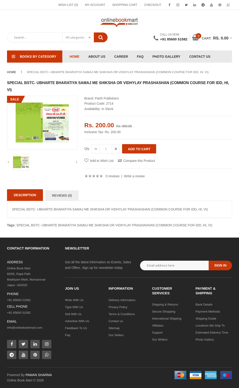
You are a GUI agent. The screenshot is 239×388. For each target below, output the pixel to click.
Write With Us (74, 300)
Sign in (220, 265)
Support (157, 332)
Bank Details (204, 304)
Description (25, 195)
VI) (210, 225)
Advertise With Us (77, 321)
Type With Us (74, 307)
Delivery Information (122, 300)
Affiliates (157, 325)
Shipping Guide (206, 318)
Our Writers (159, 339)
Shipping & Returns (165, 304)
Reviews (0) (62, 195)
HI (204, 225)
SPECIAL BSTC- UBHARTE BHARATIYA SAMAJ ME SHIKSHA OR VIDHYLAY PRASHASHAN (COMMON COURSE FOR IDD (108, 225)
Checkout (152, 5)
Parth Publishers (107, 98)
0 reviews (113, 176)
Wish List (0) (68, 5)
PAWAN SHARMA (38, 375)
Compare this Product (139, 161)
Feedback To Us (76, 328)
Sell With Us (73, 314)
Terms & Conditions (122, 314)
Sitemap (114, 328)
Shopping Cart (124, 5)
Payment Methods (208, 311)
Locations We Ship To (210, 325)
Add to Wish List (101, 161)
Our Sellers (116, 335)
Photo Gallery (205, 339)
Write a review (134, 176)
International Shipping (166, 318)
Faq (67, 335)
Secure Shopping (163, 311)
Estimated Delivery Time (212, 332)
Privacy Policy (118, 307)
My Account (95, 5)
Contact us (116, 321)
